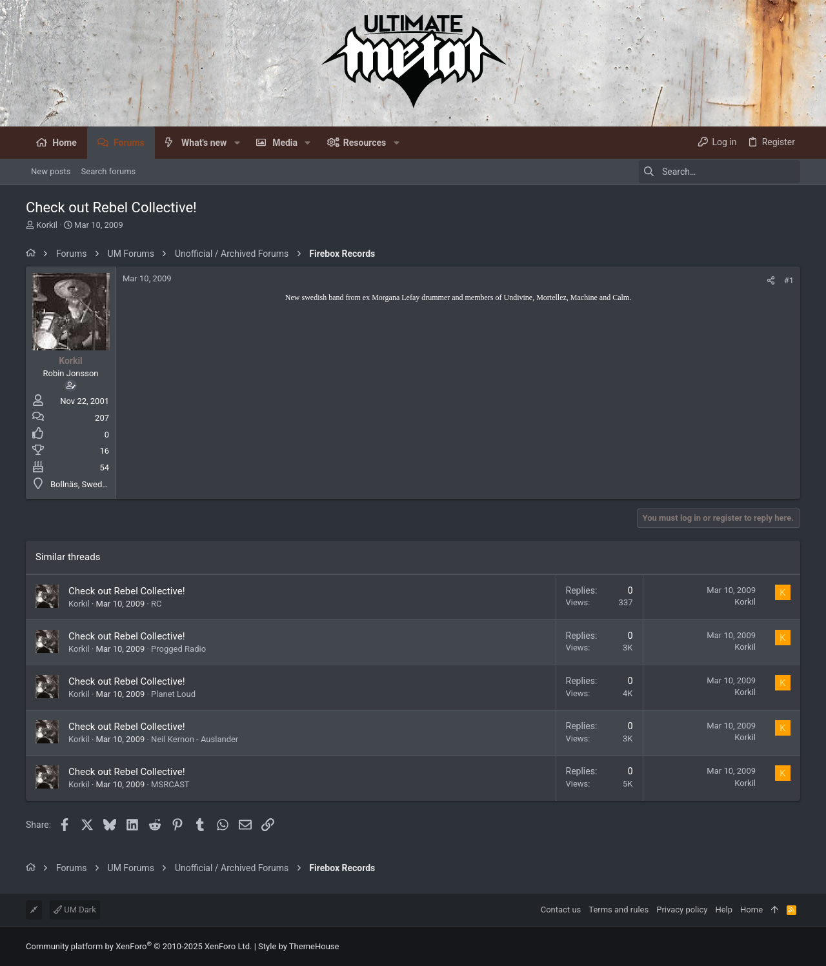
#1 (789, 280)
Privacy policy (681, 909)
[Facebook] (794, 946)
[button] (236, 142)
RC (156, 604)
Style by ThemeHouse (298, 946)
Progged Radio (178, 649)
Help (723, 909)
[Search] (719, 171)
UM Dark (75, 909)
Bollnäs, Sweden (80, 484)
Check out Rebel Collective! (126, 591)
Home (751, 909)
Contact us (561, 909)
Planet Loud (173, 694)
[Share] (771, 280)
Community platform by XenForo (139, 946)
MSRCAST (170, 784)
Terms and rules (619, 909)
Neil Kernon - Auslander (194, 739)
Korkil (46, 225)
